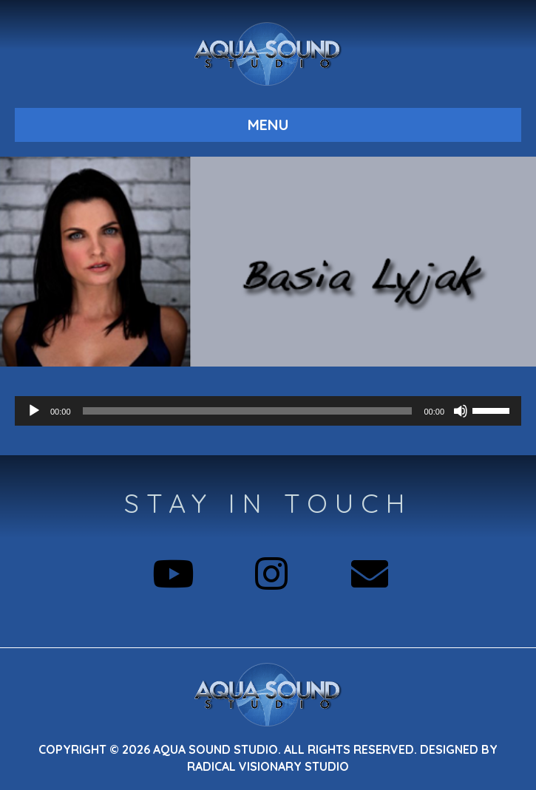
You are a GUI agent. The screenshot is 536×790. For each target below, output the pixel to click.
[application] (268, 411)
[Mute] (460, 410)
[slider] (248, 411)
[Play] (34, 410)
